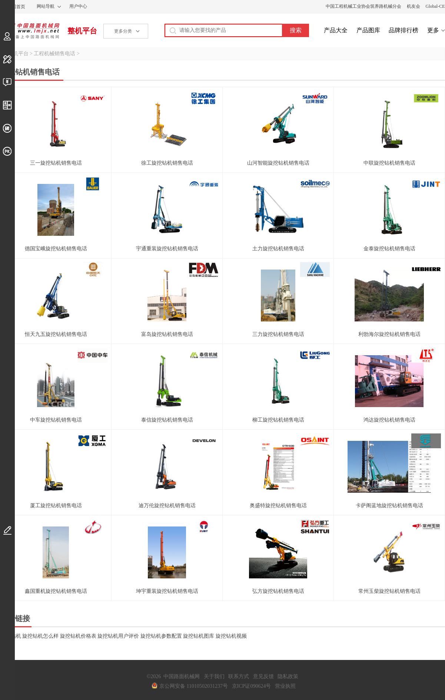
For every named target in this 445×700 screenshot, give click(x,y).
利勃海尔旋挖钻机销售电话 (389, 334)
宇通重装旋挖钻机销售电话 (167, 248)
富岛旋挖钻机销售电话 (167, 334)
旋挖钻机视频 (231, 636)
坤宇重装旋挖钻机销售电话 (167, 591)
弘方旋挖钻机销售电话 (278, 591)
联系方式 (238, 676)
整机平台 (82, 31)
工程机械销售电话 (54, 53)
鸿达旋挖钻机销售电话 (389, 420)
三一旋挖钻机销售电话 (56, 163)
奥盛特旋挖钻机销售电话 (278, 505)
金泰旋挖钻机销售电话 (389, 248)
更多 (433, 30)
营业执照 (285, 686)
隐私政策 (288, 676)
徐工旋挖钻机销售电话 (167, 163)
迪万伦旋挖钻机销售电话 (167, 505)
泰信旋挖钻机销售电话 (167, 420)
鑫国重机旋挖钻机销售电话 (56, 591)
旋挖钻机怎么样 (40, 636)
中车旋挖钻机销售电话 (56, 420)
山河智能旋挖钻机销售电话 (278, 163)
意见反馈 (263, 676)
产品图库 (368, 30)
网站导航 (45, 6)
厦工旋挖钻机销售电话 (56, 505)
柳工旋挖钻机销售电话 (278, 420)
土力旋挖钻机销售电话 (278, 248)
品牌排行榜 (403, 30)
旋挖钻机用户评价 (118, 636)
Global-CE (435, 6)
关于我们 (214, 676)
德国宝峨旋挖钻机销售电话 (56, 248)
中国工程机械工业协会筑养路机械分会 (363, 6)
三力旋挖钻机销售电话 (278, 334)
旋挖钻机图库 (198, 636)
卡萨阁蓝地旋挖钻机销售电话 (389, 505)
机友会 (413, 6)
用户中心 (78, 6)
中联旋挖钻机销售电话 (389, 163)
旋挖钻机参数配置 (161, 636)
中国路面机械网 (29, 31)
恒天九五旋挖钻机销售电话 (56, 334)
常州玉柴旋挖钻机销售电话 (389, 591)
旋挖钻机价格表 (78, 636)
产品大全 (336, 30)
